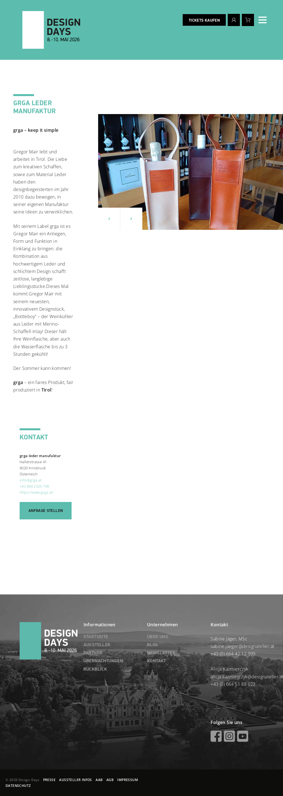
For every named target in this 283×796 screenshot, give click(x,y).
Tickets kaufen (204, 20)
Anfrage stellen (45, 511)
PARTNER (93, 653)
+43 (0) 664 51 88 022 (233, 684)
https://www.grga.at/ (37, 492)
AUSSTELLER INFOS (75, 779)
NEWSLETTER (161, 653)
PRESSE (49, 779)
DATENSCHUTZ (18, 785)
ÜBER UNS (157, 637)
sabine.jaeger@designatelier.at (242, 646)
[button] (109, 219)
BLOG (152, 645)
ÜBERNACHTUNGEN (103, 661)
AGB (110, 779)
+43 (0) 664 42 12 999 (233, 654)
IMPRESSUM (127, 779)
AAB (99, 779)
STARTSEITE (95, 637)
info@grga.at (31, 480)
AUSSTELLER (97, 645)
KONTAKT (156, 661)
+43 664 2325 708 (34, 486)
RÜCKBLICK (95, 669)
